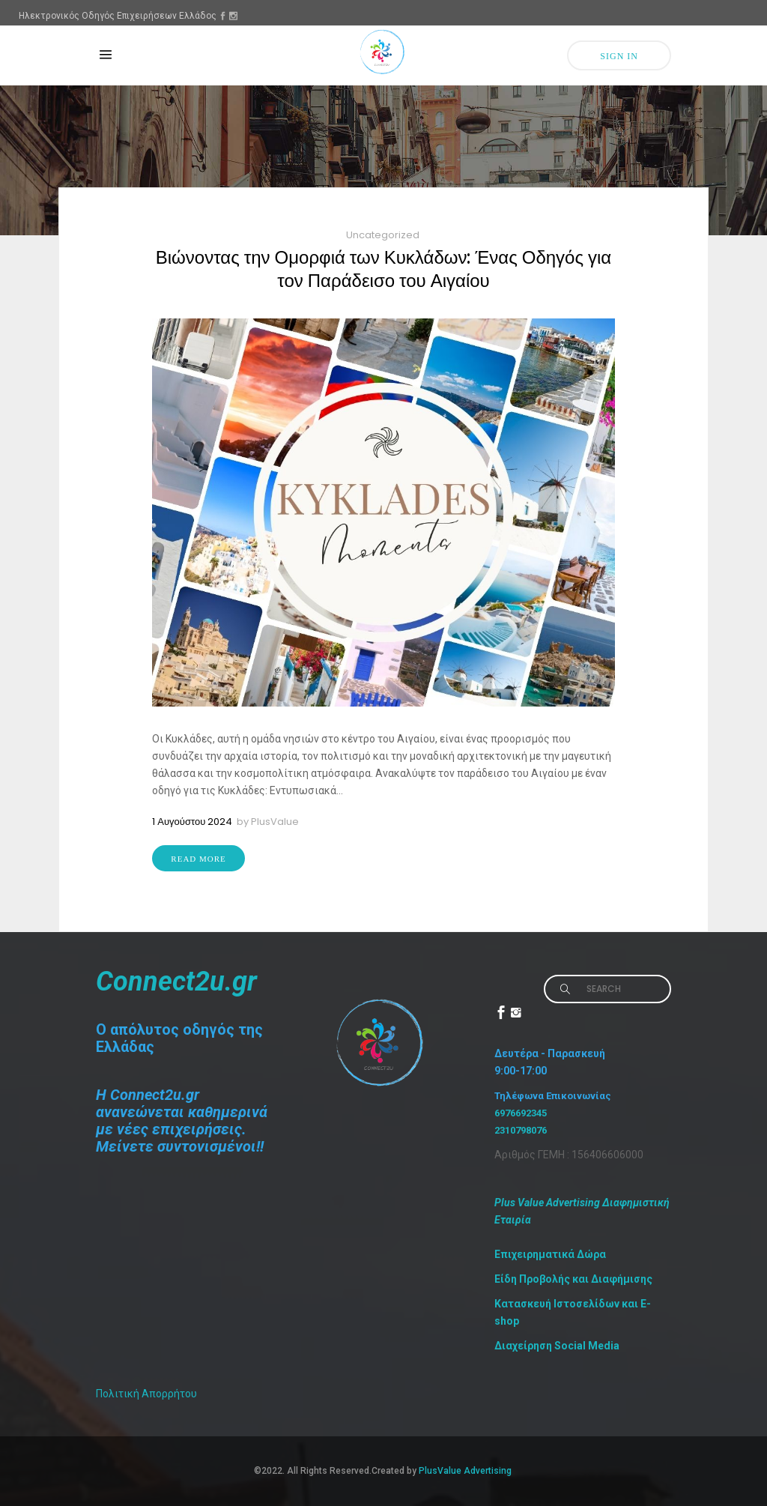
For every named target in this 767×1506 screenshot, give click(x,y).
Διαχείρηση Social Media (556, 1346)
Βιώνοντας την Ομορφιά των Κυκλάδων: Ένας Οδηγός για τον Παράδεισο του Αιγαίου (383, 269)
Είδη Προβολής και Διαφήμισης (573, 1279)
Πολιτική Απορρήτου (146, 1394)
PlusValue (275, 821)
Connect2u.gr (176, 981)
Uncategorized (382, 235)
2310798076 (520, 1130)
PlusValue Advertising (466, 1471)
